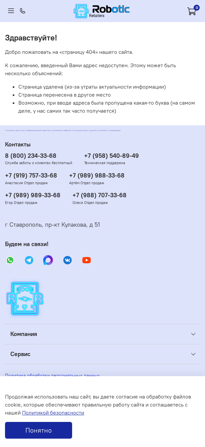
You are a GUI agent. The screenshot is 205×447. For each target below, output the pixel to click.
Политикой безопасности (53, 412)
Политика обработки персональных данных (52, 375)
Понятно (38, 430)
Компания (23, 334)
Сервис (20, 354)
